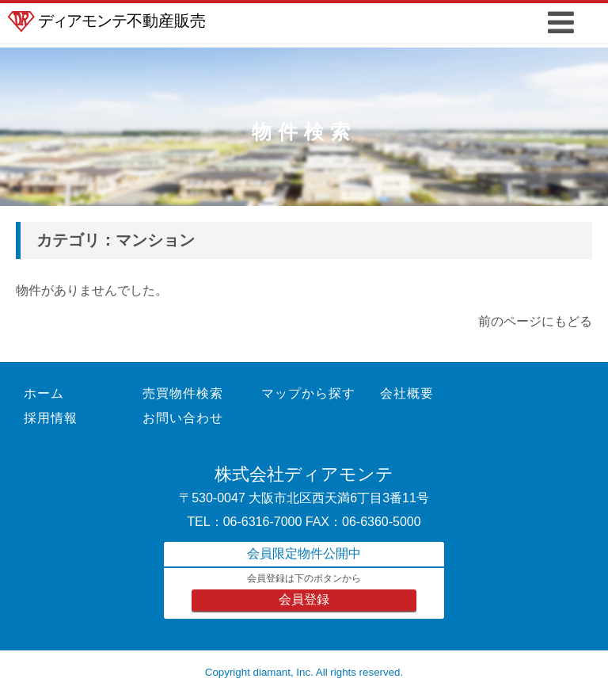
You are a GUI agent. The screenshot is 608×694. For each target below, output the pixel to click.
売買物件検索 (182, 393)
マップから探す (308, 393)
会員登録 (304, 599)
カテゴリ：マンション (115, 240)
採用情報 (51, 418)
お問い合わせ (182, 418)
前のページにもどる (535, 321)
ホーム (44, 393)
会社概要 (407, 393)
